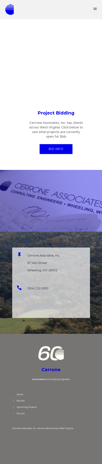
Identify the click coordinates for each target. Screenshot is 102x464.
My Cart (21, 413)
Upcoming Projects (27, 407)
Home (20, 394)
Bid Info (56, 149)
